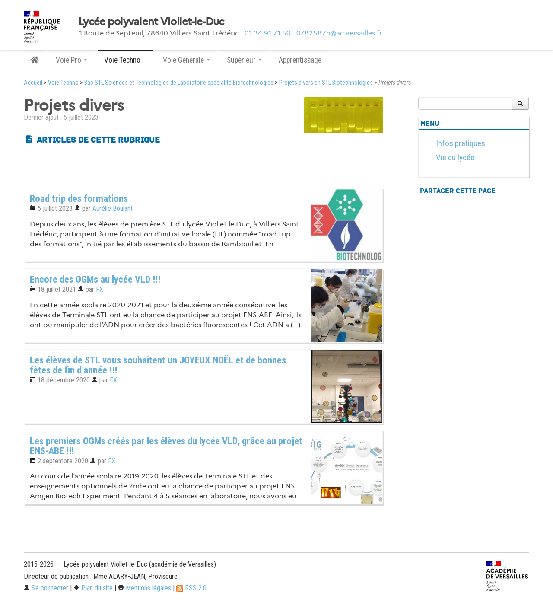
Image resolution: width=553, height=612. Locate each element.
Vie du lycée (455, 158)
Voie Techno (63, 82)
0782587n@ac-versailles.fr (339, 33)
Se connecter (46, 588)
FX (99, 289)
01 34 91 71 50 (268, 33)
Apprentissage (300, 60)
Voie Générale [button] (186, 60)
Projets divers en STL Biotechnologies (326, 82)
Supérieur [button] (244, 60)
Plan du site (93, 588)
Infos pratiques (460, 143)
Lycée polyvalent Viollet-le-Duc (151, 21)
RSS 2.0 (191, 588)
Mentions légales (144, 588)
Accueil (33, 82)
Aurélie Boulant (112, 208)
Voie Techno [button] (125, 60)
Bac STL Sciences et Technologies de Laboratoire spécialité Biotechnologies (178, 82)
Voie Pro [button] (71, 60)
